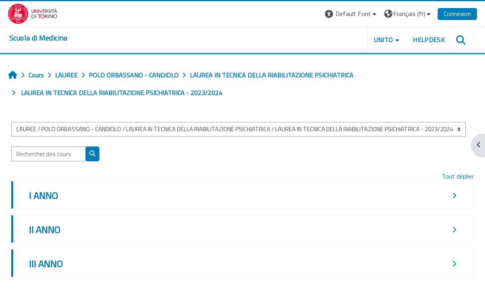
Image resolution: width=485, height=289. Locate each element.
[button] (351, 14)
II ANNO (44, 229)
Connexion (457, 13)
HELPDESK (429, 40)
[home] (38, 38)
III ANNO (46, 263)
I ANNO (43, 195)
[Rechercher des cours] (48, 154)
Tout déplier (458, 176)
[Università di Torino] (33, 13)
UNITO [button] (383, 40)
